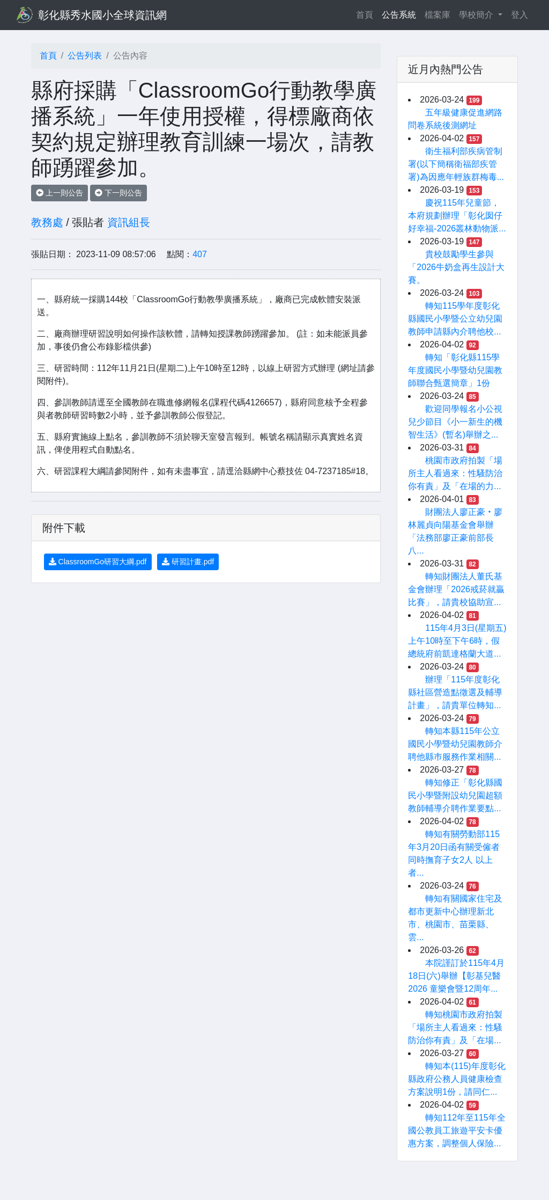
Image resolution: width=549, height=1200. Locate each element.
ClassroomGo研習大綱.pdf (98, 561)
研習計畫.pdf (188, 561)
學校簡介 (477, 14)
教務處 (47, 222)
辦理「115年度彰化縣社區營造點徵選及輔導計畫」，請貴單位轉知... (455, 692)
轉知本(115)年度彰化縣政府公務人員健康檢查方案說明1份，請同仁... (456, 1078)
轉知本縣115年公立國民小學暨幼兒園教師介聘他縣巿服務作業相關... (455, 743)
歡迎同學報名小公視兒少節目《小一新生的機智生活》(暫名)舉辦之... (455, 421)
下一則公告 (118, 192)
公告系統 (399, 14)
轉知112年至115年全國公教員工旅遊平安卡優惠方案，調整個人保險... (456, 1130)
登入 (519, 14)
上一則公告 (59, 192)
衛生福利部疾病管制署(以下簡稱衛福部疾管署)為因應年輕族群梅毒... (456, 164)
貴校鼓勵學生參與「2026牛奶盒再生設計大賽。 (456, 267)
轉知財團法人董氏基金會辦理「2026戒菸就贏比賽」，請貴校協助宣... (456, 589)
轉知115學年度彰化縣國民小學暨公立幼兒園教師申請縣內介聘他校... (455, 318)
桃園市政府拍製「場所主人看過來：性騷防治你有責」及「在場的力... (455, 473)
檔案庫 (437, 14)
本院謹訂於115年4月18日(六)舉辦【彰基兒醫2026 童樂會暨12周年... (456, 975)
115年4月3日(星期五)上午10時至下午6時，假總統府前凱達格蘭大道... (457, 640)
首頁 (366, 13)
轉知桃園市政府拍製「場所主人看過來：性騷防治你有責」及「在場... (455, 1027)
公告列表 (85, 55)
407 (199, 254)
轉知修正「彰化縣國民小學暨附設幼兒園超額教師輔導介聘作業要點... (455, 795)
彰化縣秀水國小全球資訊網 (102, 15)
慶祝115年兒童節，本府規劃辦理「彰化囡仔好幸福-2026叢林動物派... (457, 215)
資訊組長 (128, 222)
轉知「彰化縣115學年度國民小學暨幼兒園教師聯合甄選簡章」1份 (455, 370)
